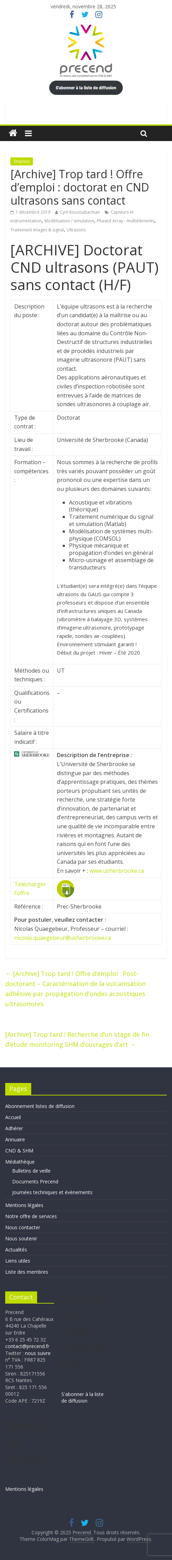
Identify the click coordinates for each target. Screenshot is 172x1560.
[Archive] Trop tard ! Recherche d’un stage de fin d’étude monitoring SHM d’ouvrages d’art (77, 1039)
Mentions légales (24, 1205)
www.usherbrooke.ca (116, 871)
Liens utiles (17, 1260)
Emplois (21, 161)
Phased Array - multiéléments (125, 221)
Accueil (13, 1117)
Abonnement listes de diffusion (40, 1106)
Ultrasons (76, 230)
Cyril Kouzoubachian (80, 212)
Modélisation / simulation (69, 221)
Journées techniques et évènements (52, 1192)
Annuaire (15, 1139)
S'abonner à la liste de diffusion (82, 1397)
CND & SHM (19, 1150)
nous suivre (38, 1353)
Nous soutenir (21, 1238)
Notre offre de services (31, 1216)
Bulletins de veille (31, 1170)
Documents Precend (35, 1181)
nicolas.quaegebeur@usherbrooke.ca (62, 938)
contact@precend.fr (27, 1346)
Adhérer (14, 1128)
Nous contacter (22, 1227)
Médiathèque (20, 1161)
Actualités (16, 1249)
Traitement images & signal (37, 230)
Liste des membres (26, 1271)
